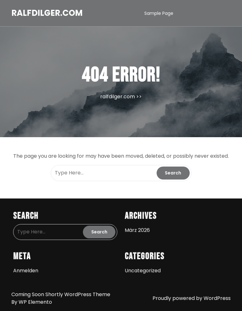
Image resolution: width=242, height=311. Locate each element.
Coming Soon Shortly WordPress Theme (60, 294)
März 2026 (136, 229)
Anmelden (30, 267)
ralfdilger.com (47, 13)
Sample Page (158, 13)
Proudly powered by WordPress (192, 298)
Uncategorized (141, 267)
